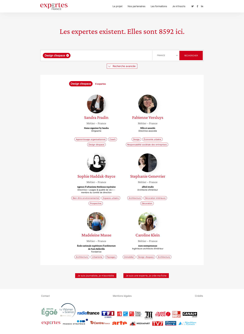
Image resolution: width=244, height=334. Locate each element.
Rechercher (191, 55)
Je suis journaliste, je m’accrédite (95, 275)
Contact (45, 295)
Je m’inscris (178, 6)
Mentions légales (122, 295)
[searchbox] (103, 55)
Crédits (199, 295)
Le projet (117, 6)
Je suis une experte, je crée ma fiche (146, 275)
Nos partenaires (136, 6)
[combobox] (96, 55)
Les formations (159, 6)
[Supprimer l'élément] (67, 55)
